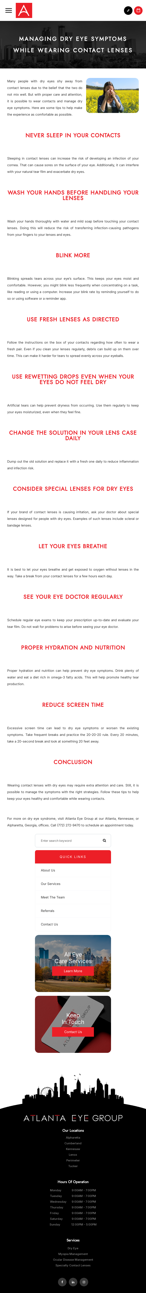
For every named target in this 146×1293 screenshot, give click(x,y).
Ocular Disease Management (73, 1259)
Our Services (50, 884)
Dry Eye (73, 1248)
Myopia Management (73, 1254)
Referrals (47, 911)
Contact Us (49, 924)
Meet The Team (53, 897)
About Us (48, 870)
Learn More (73, 971)
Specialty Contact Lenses (73, 1265)
